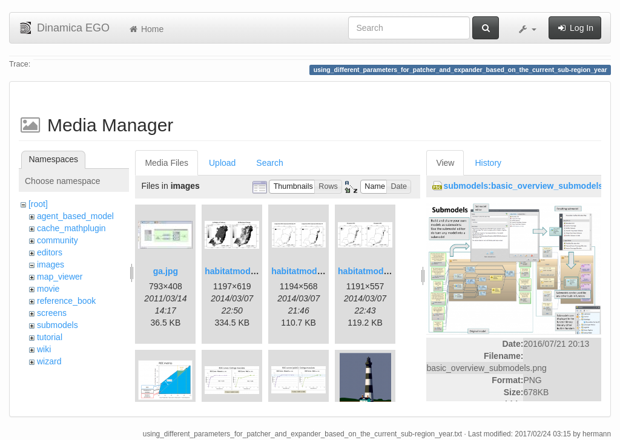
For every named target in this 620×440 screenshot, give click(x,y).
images (50, 264)
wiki (44, 349)
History (488, 163)
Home (145, 29)
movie (48, 289)
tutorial (49, 337)
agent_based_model (75, 216)
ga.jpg (165, 271)
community (57, 240)
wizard (49, 361)
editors (49, 252)
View (445, 163)
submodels (57, 325)
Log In (574, 28)
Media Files (166, 163)
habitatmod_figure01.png (255, 271)
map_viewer (59, 276)
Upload (222, 163)
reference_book (66, 301)
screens (52, 313)
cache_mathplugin (71, 228)
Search (269, 163)
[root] (38, 204)
